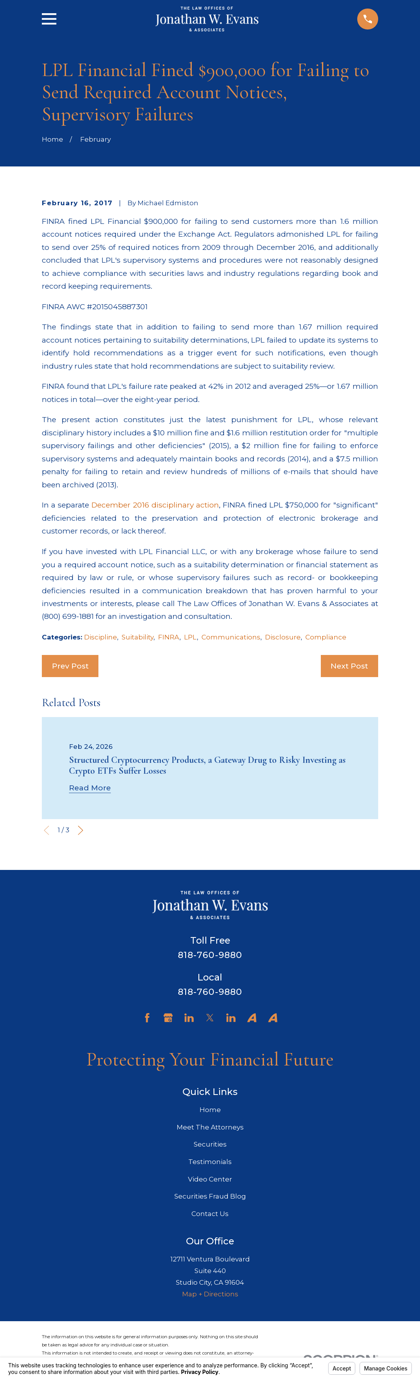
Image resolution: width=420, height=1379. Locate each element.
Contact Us (210, 1214)
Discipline (100, 637)
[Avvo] (251, 1017)
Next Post (349, 665)
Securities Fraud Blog (210, 1196)
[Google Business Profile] (168, 1017)
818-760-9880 (210, 954)
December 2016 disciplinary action (155, 504)
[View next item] (80, 830)
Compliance (325, 637)
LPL (190, 637)
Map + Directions (210, 1294)
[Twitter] (210, 1017)
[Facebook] (147, 1017)
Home (210, 1110)
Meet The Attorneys (210, 1127)
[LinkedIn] (189, 1017)
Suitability (137, 637)
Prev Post (70, 665)
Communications (230, 637)
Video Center (210, 1179)
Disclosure (283, 637)
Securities (210, 1144)
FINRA (168, 637)
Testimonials (210, 1162)
